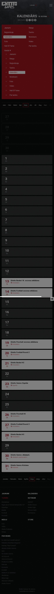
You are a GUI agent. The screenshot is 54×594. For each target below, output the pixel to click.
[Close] (52, 299)
